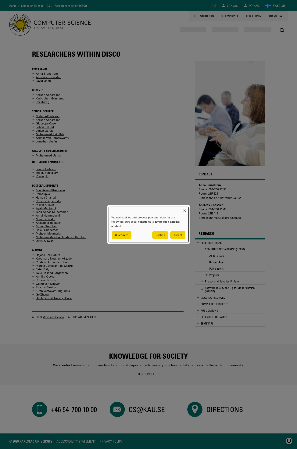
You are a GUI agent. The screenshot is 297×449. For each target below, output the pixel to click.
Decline (160, 235)
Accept (178, 235)
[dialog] (148, 224)
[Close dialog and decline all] (184, 209)
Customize (121, 235)
